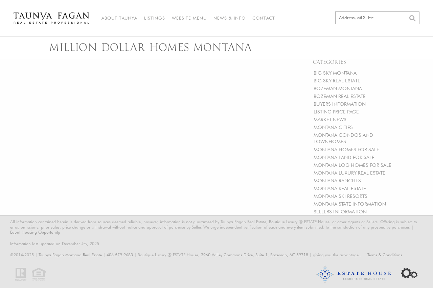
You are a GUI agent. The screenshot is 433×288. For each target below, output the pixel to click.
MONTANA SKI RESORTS (340, 196)
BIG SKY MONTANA (335, 73)
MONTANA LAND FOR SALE (344, 157)
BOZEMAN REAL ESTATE (340, 96)
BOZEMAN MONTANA (338, 88)
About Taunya (119, 18)
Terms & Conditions (384, 254)
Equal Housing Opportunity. (35, 232)
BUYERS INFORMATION (340, 104)
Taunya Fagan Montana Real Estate (70, 254)
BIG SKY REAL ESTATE (337, 80)
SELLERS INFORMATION (340, 211)
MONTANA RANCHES (337, 180)
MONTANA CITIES (333, 127)
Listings (154, 18)
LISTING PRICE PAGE (336, 111)
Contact (263, 18)
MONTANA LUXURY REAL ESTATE (349, 173)
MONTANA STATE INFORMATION (350, 204)
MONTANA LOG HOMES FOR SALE (352, 165)
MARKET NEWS (330, 119)
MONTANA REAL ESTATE (340, 188)
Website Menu (189, 18)
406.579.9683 (120, 254)
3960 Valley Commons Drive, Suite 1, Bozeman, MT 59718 (254, 254)
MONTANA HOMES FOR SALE (346, 149)
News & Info (229, 18)
